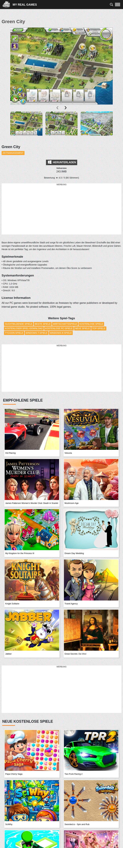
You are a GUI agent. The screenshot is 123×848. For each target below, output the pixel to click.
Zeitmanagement (13, 153)
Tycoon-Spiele (14, 333)
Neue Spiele (82, 328)
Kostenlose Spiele (91, 324)
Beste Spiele (43, 324)
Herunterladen (62, 162)
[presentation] (58, 108)
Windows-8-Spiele (61, 333)
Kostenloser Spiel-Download (24, 328)
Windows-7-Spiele (37, 333)
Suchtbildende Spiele (18, 324)
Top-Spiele (98, 328)
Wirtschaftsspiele (65, 324)
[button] (26, 126)
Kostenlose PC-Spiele (59, 328)
